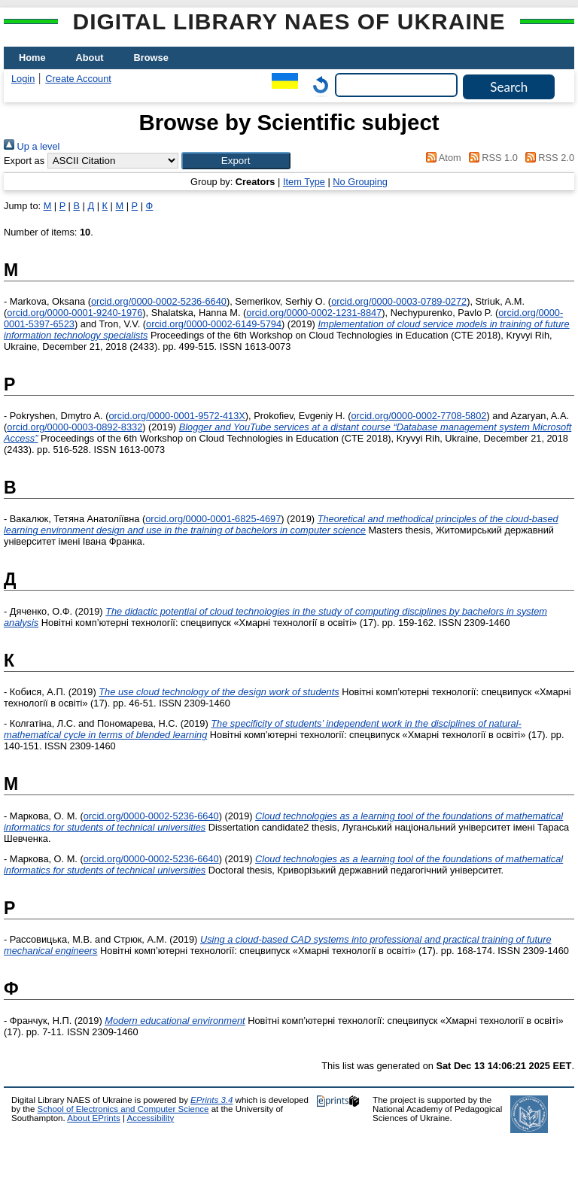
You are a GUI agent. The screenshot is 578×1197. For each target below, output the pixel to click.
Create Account (78, 78)
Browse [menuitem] (151, 57)
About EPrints (93, 1118)
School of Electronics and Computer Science (123, 1108)
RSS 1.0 (491, 157)
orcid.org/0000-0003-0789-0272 (399, 301)
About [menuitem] (90, 57)
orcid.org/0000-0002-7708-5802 (418, 415)
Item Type (304, 181)
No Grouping (360, 181)
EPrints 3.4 (211, 1099)
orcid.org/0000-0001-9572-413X (176, 415)
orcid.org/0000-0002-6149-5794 (213, 324)
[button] (236, 160)
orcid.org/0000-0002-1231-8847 (314, 312)
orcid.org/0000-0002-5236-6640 (159, 301)
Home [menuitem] (32, 57)
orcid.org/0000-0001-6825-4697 (213, 518)
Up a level (31, 146)
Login (23, 78)
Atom (441, 157)
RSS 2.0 (547, 157)
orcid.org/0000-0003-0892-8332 (74, 427)
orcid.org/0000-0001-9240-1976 (74, 312)
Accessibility (150, 1118)
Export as (24, 160)
